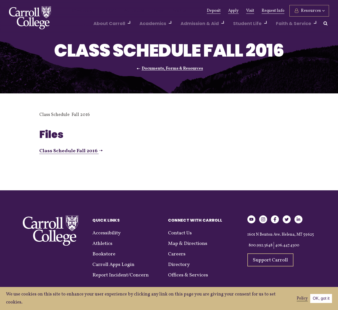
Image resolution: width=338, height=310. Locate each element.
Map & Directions (187, 243)
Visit (250, 11)
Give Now (80, 11)
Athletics (125, 11)
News (146, 11)
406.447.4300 (287, 245)
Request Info (273, 11)
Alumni (103, 11)
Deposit (214, 11)
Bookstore (103, 254)
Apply (233, 11)
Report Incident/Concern (120, 275)
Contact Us (180, 233)
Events (164, 11)
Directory (179, 264)
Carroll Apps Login (113, 264)
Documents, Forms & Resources (172, 68)
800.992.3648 (260, 245)
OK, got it (321, 298)
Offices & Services (188, 275)
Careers (177, 254)
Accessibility (106, 233)
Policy (302, 298)
